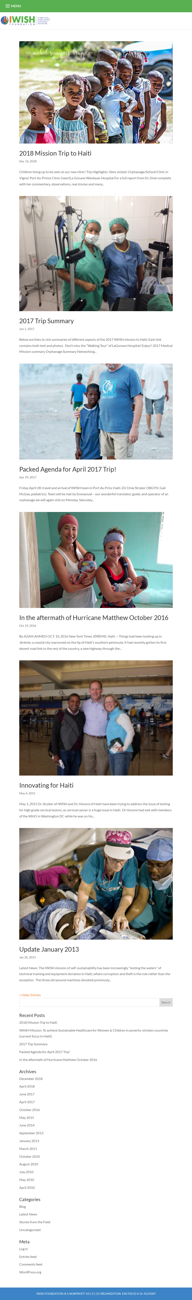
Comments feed (30, 1264)
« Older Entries (30, 995)
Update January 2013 (49, 949)
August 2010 (28, 1164)
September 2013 (31, 1133)
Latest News (28, 1214)
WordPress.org (30, 1272)
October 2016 (29, 1110)
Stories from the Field (34, 1222)
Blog (22, 1206)
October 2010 (29, 1156)
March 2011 (28, 1149)
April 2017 (27, 1102)
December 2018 (31, 1079)
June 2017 (26, 1094)
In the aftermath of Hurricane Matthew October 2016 (93, 617)
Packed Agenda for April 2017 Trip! (67, 469)
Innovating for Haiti (46, 785)
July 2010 (26, 1172)
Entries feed (28, 1257)
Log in (23, 1249)
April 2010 (27, 1187)
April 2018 (27, 1086)
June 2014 (26, 1125)
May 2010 (26, 1180)
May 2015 (26, 1117)
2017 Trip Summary (46, 320)
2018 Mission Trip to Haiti (55, 153)
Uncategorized (30, 1230)
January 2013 (29, 1141)
